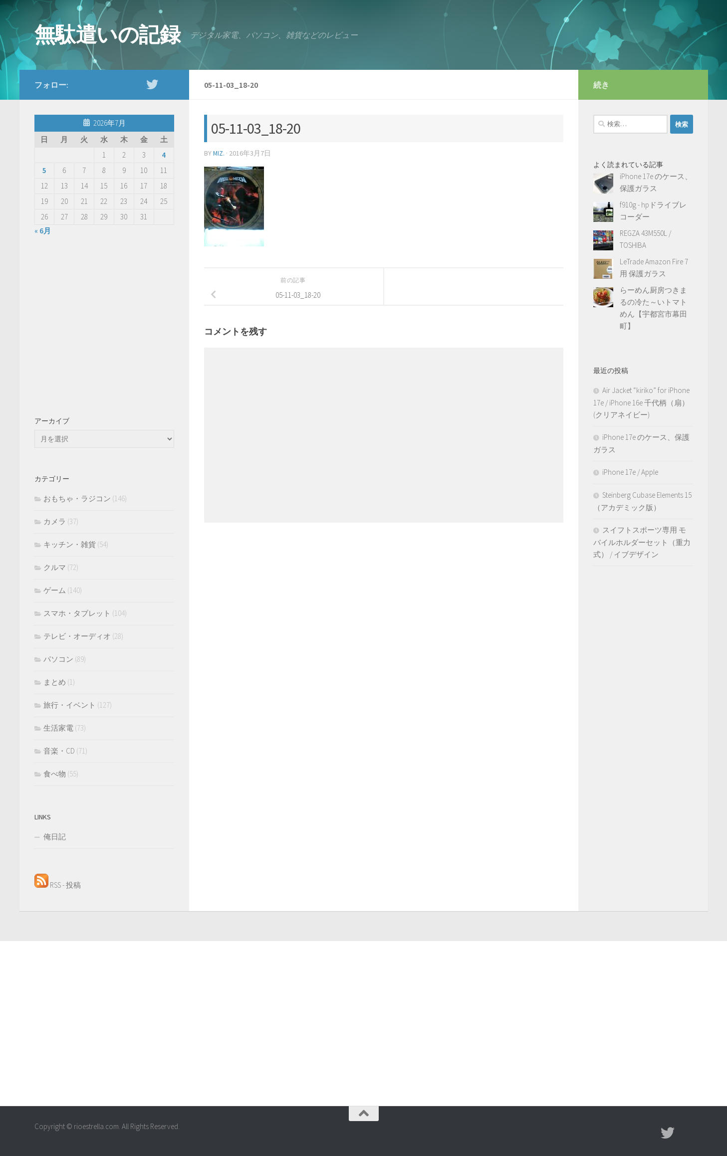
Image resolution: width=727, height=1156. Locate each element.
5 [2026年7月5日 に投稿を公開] (44, 170)
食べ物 (54, 773)
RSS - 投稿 (57, 885)
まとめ (54, 682)
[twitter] (152, 84)
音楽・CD (59, 751)
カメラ (54, 521)
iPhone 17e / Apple (630, 472)
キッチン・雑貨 (69, 544)
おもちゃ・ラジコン (77, 498)
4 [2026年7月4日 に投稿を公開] (164, 155)
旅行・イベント (69, 705)
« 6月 (42, 230)
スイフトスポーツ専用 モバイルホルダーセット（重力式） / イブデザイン (642, 542)
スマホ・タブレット (77, 613)
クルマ (54, 567)
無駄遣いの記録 (107, 34)
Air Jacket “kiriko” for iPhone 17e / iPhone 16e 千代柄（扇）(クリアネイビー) (641, 402)
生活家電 (58, 728)
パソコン (58, 659)
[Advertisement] (104, 324)
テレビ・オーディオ (77, 636)
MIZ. (219, 153)
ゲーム (54, 590)
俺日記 (54, 836)
